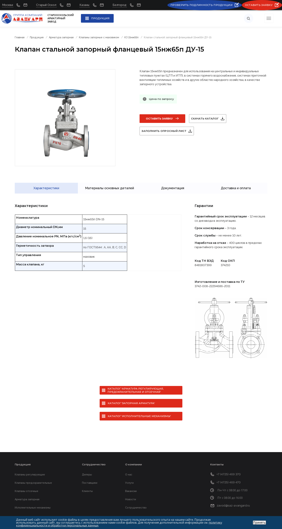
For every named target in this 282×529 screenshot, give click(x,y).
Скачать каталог (209, 118)
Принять (259, 523)
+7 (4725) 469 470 (229, 476)
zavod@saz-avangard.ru (233, 500)
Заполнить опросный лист (168, 131)
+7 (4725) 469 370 (229, 468)
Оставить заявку (159, 118)
